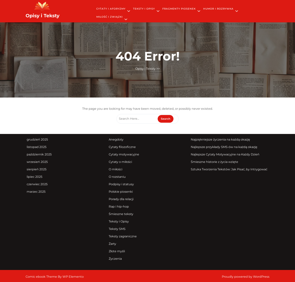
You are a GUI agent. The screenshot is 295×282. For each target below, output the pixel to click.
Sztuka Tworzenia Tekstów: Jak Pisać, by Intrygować (226, 170)
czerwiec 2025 (41, 184)
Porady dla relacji (122, 198)
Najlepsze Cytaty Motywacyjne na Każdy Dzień (222, 155)
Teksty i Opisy (144, 8)
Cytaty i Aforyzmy (110, 8)
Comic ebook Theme (42, 276)
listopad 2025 (40, 148)
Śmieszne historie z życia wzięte (212, 162)
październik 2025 (43, 155)
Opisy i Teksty (42, 15)
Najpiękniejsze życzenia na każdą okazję (217, 141)
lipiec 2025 (38, 177)
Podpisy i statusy (122, 184)
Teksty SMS (118, 227)
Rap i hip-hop (120, 205)
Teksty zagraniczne (123, 234)
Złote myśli (118, 248)
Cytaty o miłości (121, 162)
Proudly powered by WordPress (245, 276)
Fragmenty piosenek (179, 8)
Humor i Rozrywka (218, 8)
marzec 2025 (40, 191)
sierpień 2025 (40, 170)
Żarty (113, 241)
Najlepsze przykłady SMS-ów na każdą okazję (221, 148)
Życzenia (116, 255)
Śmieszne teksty (122, 212)
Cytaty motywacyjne (124, 155)
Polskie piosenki (121, 191)
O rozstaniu (118, 177)
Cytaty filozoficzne (123, 148)
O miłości (116, 170)
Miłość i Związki (109, 16)
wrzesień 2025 (41, 162)
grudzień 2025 (41, 141)
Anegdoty (117, 141)
